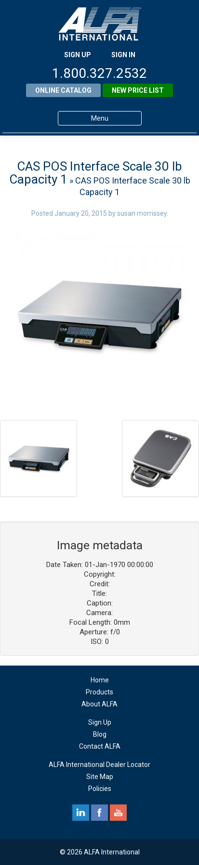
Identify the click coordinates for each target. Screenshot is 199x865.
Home (100, 680)
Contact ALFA (99, 746)
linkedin (80, 812)
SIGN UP (77, 55)
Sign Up (99, 722)
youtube (118, 812)
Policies (99, 788)
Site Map (99, 776)
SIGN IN (123, 55)
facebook (99, 812)
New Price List (138, 90)
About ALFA (99, 704)
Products (99, 692)
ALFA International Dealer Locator (99, 764)
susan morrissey (142, 213)
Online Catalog (63, 90)
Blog (99, 734)
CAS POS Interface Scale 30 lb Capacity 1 (96, 172)
